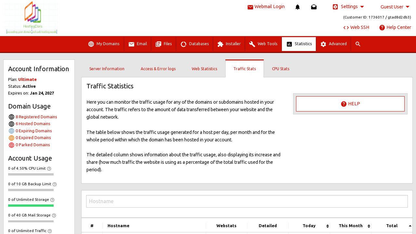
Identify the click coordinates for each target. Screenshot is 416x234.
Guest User (392, 6)
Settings (345, 7)
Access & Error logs (158, 69)
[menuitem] (297, 7)
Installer (229, 44)
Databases (194, 44)
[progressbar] (31, 174)
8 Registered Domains (32, 116)
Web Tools (263, 44)
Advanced (333, 44)
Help (350, 104)
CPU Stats (280, 69)
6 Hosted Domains (29, 123)
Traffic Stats (244, 69)
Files (163, 44)
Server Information (106, 69)
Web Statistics (204, 69)
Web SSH (356, 27)
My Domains (104, 44)
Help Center (395, 27)
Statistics (299, 44)
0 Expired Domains (29, 137)
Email (137, 44)
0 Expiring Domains (30, 130)
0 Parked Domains (29, 144)
